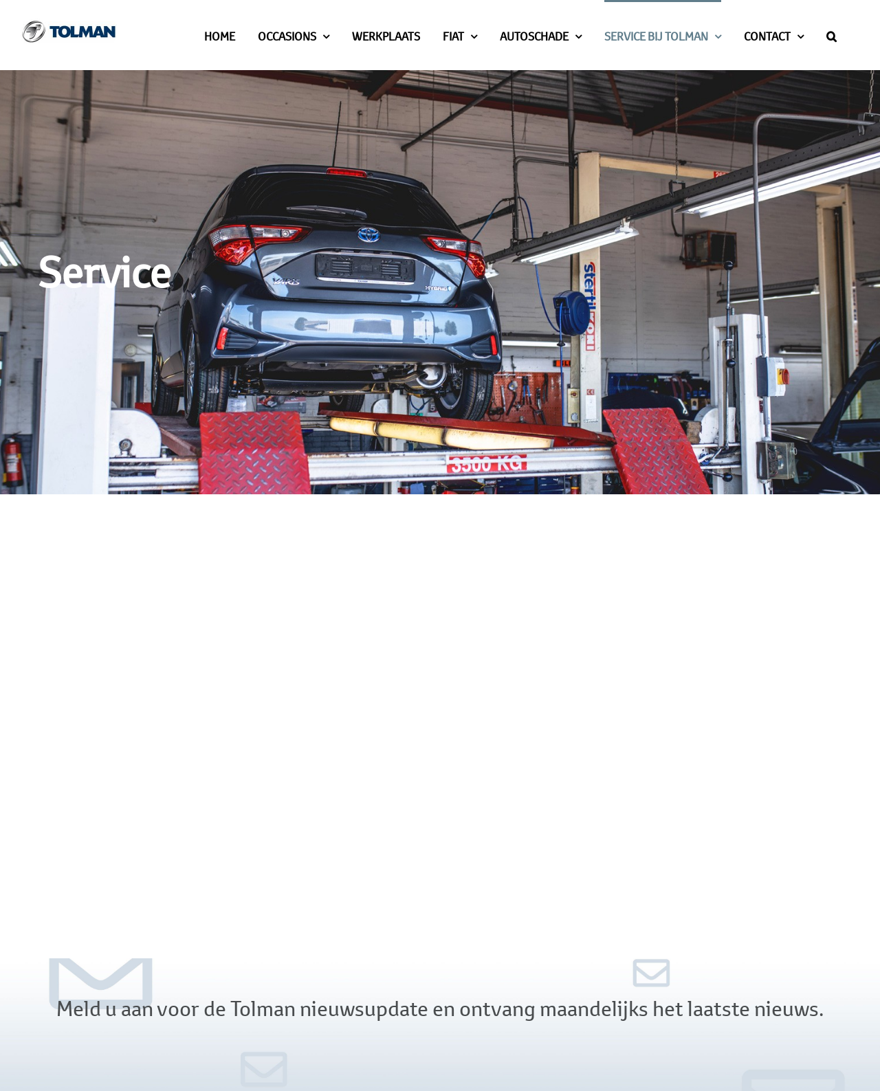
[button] (831, 35)
